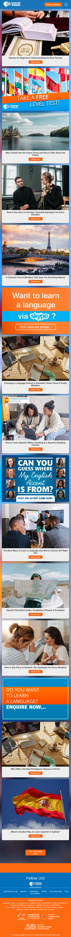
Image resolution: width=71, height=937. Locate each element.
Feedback (51, 909)
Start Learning (53, 4)
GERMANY (34, 892)
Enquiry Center (35, 900)
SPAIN (44, 892)
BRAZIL (23, 892)
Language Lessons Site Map (26, 909)
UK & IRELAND (55, 892)
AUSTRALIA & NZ (10, 892)
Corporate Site (42, 909)
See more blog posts (35, 852)
